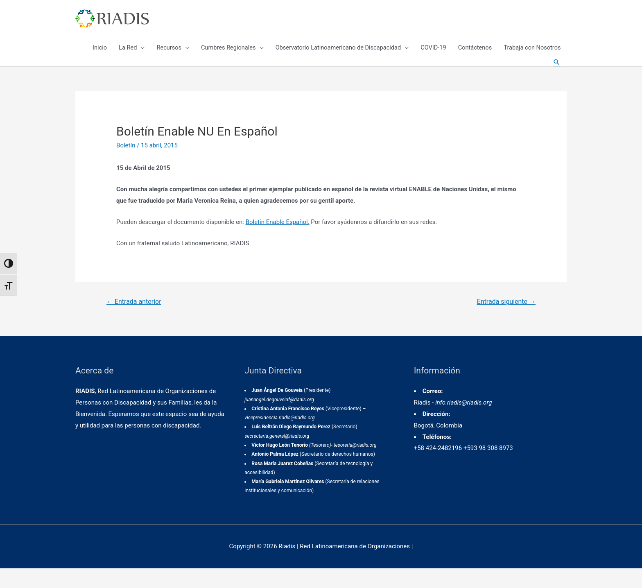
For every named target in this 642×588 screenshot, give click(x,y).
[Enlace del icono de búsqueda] (556, 74)
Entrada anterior (133, 321)
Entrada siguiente (506, 321)
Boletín (125, 165)
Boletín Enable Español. (278, 241)
